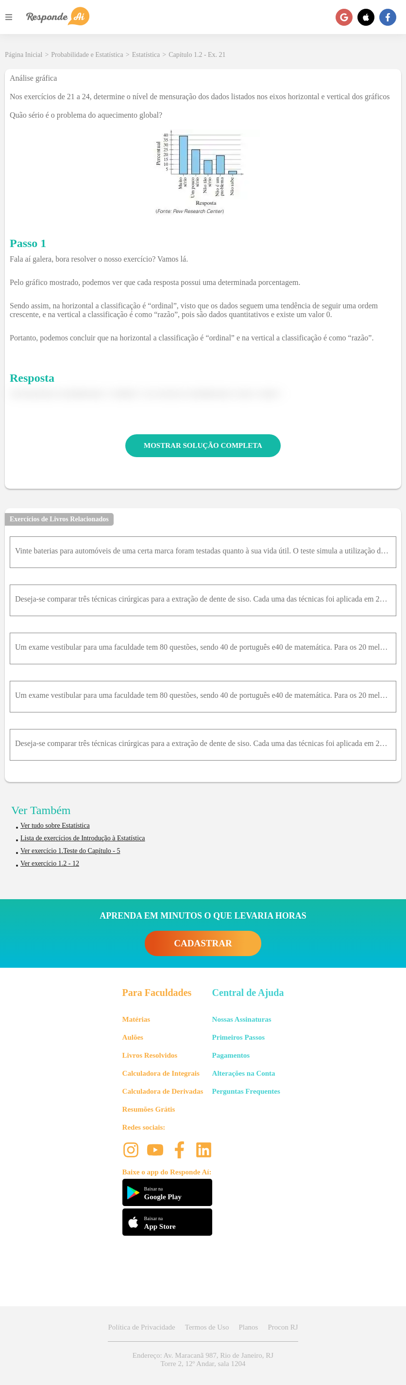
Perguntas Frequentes (246, 1091)
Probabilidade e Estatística (87, 54)
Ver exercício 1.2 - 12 (49, 863)
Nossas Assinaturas (241, 1019)
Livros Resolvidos (150, 1055)
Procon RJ (283, 1327)
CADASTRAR (203, 943)
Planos (248, 1327)
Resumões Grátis (148, 1109)
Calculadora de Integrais (161, 1073)
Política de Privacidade (141, 1327)
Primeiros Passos (238, 1037)
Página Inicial (23, 54)
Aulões (132, 1037)
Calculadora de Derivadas (162, 1091)
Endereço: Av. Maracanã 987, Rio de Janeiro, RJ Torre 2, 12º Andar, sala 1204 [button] (203, 1359)
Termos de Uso (207, 1327)
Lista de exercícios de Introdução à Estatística (82, 838)
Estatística (146, 54)
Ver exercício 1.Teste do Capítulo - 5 (70, 850)
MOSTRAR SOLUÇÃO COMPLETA (203, 445)
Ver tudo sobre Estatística (55, 825)
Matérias (136, 1019)
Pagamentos (231, 1055)
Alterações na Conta (243, 1073)
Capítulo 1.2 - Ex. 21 (197, 54)
